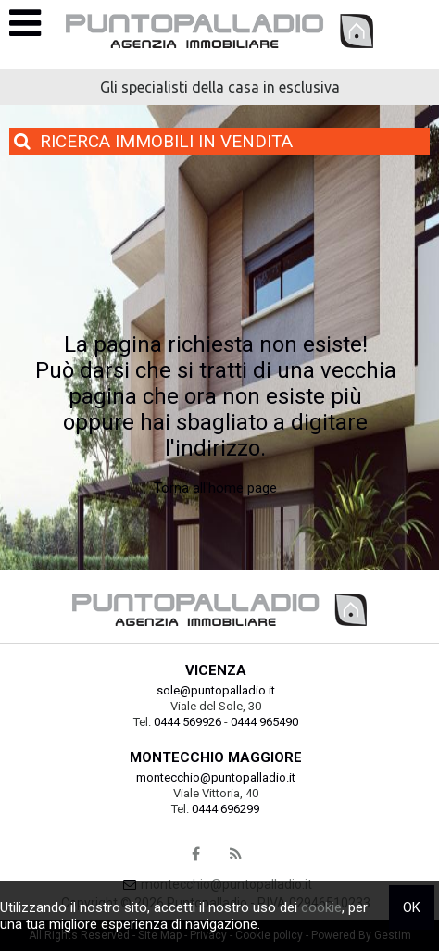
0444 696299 (225, 809)
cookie (321, 907)
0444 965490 (264, 722)
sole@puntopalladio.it (216, 690)
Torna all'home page (215, 488)
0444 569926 (187, 722)
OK (411, 907)
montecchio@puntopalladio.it (215, 777)
